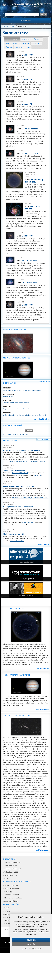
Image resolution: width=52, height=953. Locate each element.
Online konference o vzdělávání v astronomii (21, 450)
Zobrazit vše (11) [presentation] (12, 39)
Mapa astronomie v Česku (13, 898)
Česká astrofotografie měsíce (16, 358)
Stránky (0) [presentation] (26, 39)
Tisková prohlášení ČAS (12, 862)
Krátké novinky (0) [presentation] (12, 43)
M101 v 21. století (30, 153)
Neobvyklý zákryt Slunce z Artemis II (18, 507)
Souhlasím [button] (31, 940)
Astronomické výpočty (12, 888)
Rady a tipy (8, 892)
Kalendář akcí (9, 383)
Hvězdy (7, 908)
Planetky (7, 914)
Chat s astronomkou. (17, 541)
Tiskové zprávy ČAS (11, 866)
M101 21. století (30, 128)
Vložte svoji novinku (43, 439)
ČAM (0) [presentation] (9, 47)
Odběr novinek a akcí (12, 425)
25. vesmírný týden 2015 (34, 180)
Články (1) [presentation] (37, 39)
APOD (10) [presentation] (36, 43)
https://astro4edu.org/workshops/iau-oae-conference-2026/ (24, 461)
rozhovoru (37, 475)
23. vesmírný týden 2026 (13, 609)
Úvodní (5, 26)
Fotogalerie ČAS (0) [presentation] (22, 47)
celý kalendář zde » (41, 419)
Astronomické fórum (11, 901)
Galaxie (7, 911)
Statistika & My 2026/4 (20, 473)
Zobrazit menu (26, 20)
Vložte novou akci (44, 382)
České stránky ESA (10, 875)
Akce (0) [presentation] (26, 43)
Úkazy (27, 177)
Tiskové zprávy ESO (11, 872)
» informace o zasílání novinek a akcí (15, 435)
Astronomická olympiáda (13, 869)
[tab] (12, 39)
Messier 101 (27, 54)
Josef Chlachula (8, 468)
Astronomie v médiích (11, 895)
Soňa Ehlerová (7, 448)
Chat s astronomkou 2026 (13, 534)
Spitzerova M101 (30, 260)
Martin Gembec (30, 175)
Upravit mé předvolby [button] (31, 949)
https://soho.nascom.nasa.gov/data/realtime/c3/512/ (30, 498)
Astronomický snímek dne (14, 330)
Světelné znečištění (11, 885)
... (21, 72)
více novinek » (43, 544)
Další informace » (42, 668)
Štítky (12, 26)
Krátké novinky (10, 441)
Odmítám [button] (31, 944)
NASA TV (7, 878)
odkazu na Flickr (27, 523)
